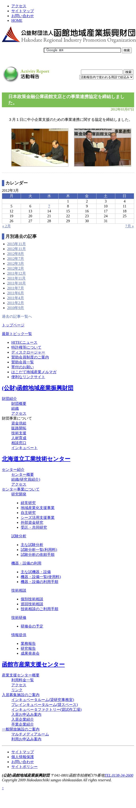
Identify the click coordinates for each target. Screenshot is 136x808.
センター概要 (22, 474)
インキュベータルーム (42, 700)
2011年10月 (16, 283)
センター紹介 (13, 470)
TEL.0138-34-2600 (118, 775)
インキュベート (24, 448)
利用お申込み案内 (26, 739)
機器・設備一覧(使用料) (41, 577)
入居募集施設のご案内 (21, 695)
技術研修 (18, 618)
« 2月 (6, 226)
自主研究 (28, 513)
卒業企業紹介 (22, 724)
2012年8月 (15, 254)
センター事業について (21, 489)
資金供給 (18, 423)
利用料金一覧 (22, 680)
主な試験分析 (32, 545)
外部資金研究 (32, 522)
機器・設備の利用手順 (39, 582)
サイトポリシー (24, 767)
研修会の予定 (32, 626)
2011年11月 (16, 278)
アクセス (18, 6)
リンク (17, 690)
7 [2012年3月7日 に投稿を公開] (49, 206)
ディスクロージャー (28, 352)
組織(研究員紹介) (25, 479)
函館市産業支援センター (33, 664)
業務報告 (28, 644)
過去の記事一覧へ (17, 316)
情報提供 (18, 635)
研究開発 (18, 494)
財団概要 (18, 404)
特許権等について (26, 347)
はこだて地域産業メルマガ (33, 372)
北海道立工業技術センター (36, 459)
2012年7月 (15, 259)
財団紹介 (9, 399)
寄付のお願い (22, 367)
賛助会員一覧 (22, 362)
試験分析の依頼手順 (38, 555)
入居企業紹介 (22, 719)
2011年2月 (15, 303)
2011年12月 (16, 273)
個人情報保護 (22, 757)
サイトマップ (22, 11)
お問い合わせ (22, 16)
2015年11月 (16, 244)
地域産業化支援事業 (38, 508)
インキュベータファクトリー (46, 710)
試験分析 (18, 536)
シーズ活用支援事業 (38, 518)
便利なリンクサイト (28, 377)
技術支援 (18, 433)
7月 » (129, 226)
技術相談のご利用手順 (39, 609)
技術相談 (18, 590)
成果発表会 (30, 653)
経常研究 (28, 503)
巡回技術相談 (32, 604)
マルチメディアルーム (30, 734)
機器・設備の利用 (26, 563)
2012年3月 (15, 264)
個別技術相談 (32, 599)
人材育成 (18, 438)
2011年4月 (15, 298)
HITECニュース (24, 342)
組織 (15, 408)
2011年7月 (15, 288)
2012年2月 (15, 268)
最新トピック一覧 (17, 334)
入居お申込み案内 (26, 714)
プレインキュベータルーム (44, 705)
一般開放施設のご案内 (21, 729)
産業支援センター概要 (21, 675)
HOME (16, 20)
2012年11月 (16, 249)
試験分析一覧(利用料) (39, 550)
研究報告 (28, 648)
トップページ (13, 325)
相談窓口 (18, 443)
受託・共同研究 (34, 527)
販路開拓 (18, 428)
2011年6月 (15, 293)
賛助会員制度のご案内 (30, 357)
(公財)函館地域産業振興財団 (37, 388)
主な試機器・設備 (36, 572)
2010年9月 (15, 308)
